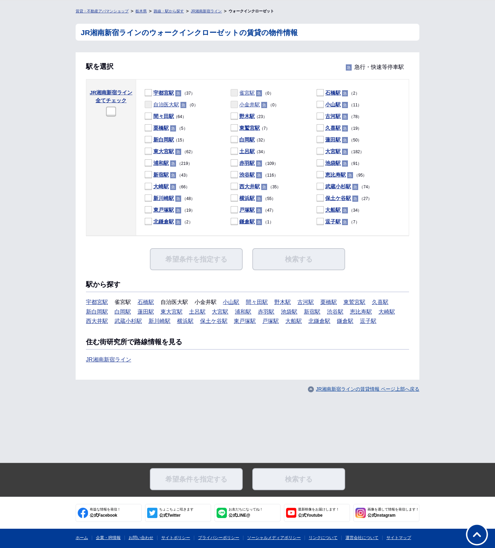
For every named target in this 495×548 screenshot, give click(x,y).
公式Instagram (393, 512)
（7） (250, 128)
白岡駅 (247, 140)
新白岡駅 (163, 140)
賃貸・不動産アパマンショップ (102, 11)
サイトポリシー (175, 537)
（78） (339, 116)
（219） (168, 163)
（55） (253, 198)
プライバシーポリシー (218, 537)
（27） (344, 198)
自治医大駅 (166, 104)
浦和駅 (161, 163)
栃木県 (141, 11)
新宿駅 (161, 175)
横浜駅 (247, 198)
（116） (254, 175)
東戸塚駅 (163, 210)
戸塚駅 (247, 210)
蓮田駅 (333, 140)
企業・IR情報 (108, 537)
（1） (252, 222)
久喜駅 (333, 128)
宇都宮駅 (163, 93)
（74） (344, 186)
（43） (167, 175)
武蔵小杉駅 (338, 186)
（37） (170, 93)
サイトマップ (398, 537)
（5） (166, 128)
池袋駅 (333, 163)
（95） (342, 175)
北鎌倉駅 (163, 221)
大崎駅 (161, 186)
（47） (253, 210)
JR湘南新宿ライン (206, 11)
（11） (339, 105)
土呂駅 (247, 151)
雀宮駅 (247, 93)
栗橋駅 (161, 128)
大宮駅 (333, 151)
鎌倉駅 (247, 221)
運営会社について (361, 537)
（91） (339, 163)
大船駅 (333, 210)
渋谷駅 (247, 175)
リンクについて (323, 537)
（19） (339, 128)
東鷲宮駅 (249, 128)
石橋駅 (333, 93)
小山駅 (333, 104)
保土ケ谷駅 (338, 198)
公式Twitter (176, 512)
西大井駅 (249, 186)
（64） (165, 116)
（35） (256, 186)
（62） (170, 151)
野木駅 (247, 116)
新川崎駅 (163, 198)
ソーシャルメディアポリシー (274, 537)
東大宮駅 (163, 151)
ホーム (82, 537)
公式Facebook (105, 512)
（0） (252, 93)
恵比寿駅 (335, 175)
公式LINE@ (246, 512)
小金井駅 (249, 104)
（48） (170, 198)
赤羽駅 (247, 163)
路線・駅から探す (169, 11)
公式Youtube (318, 512)
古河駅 (333, 116)
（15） (165, 140)
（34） (249, 151)
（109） (254, 163)
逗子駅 (333, 221)
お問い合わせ (141, 537)
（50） (339, 140)
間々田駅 (163, 116)
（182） (340, 151)
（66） (167, 186)
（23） (249, 116)
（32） (249, 140)
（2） (338, 93)
